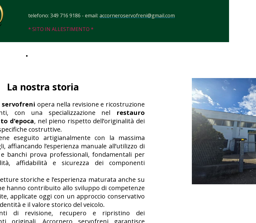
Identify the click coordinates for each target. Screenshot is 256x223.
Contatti (40, 55)
